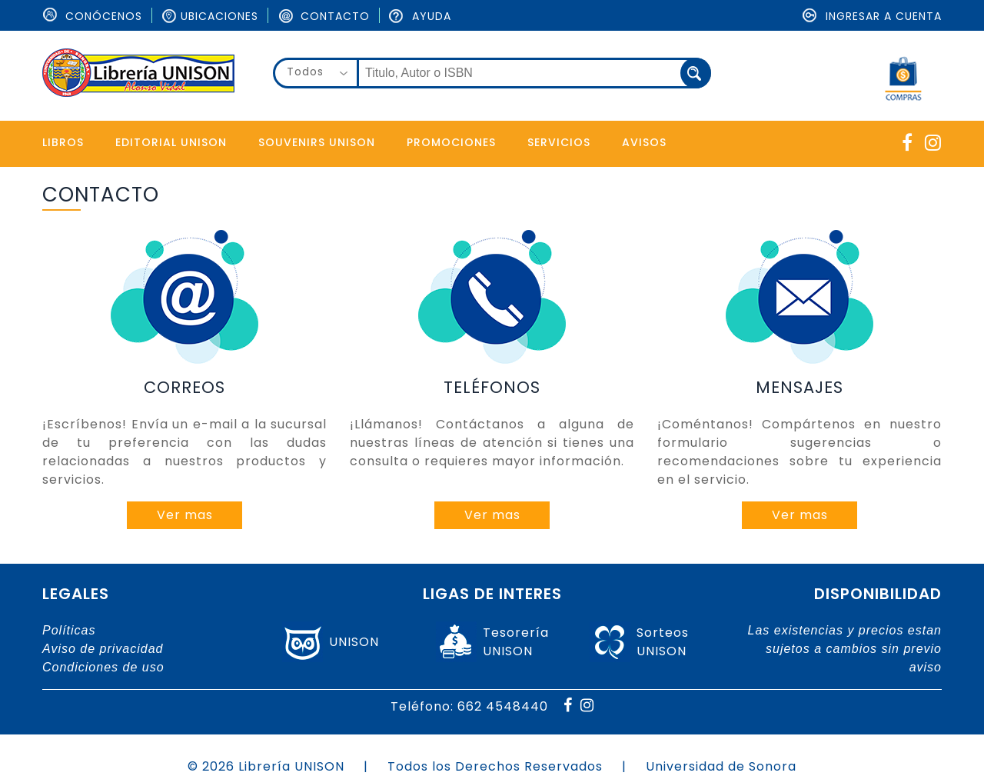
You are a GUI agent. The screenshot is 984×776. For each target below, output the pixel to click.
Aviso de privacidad (102, 648)
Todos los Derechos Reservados (495, 766)
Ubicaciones (209, 16)
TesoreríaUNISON (516, 642)
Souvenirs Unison (316, 142)
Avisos (644, 142)
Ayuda (420, 16)
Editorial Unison (171, 142)
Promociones (451, 142)
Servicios (558, 142)
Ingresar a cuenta (872, 16)
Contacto (324, 16)
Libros (63, 142)
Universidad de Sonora (721, 766)
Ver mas (185, 515)
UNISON (354, 642)
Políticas (68, 630)
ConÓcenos (92, 16)
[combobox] (316, 73)
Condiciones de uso (103, 667)
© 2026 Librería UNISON (266, 766)
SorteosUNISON (663, 642)
